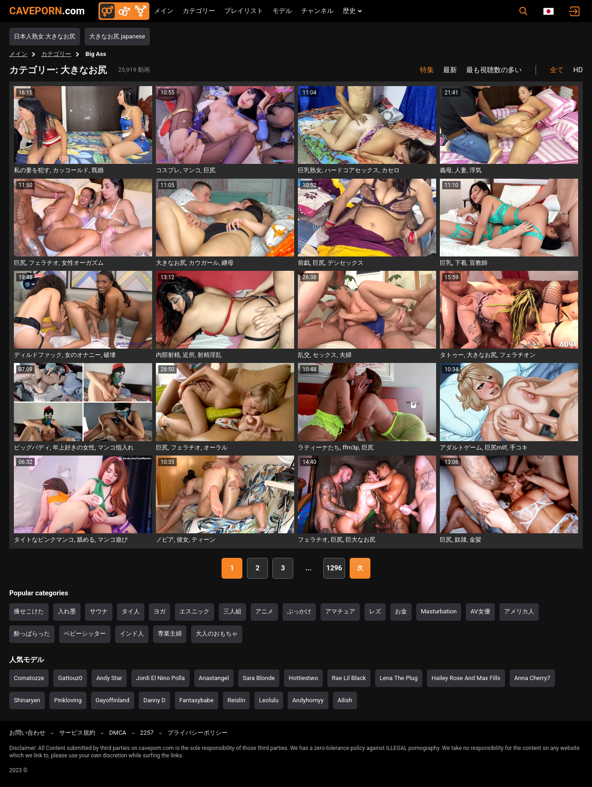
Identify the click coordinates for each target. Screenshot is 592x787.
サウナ (99, 611)
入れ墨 (67, 611)
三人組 (232, 611)
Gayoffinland (113, 700)
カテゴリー (199, 10)
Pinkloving (68, 700)
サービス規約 (77, 732)
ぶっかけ (299, 611)
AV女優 (480, 611)
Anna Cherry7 (532, 678)
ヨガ (160, 611)
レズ (375, 611)
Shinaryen (27, 700)
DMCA (117, 732)
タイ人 (131, 611)
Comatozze (29, 678)
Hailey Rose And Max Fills (466, 678)
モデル (282, 10)
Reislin (236, 700)
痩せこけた (29, 611)
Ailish (345, 700)
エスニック (194, 611)
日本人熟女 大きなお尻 (44, 36)
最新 (450, 70)
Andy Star (109, 678)
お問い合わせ (27, 732)
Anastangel (214, 678)
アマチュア (340, 611)
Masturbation (438, 611)
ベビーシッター (85, 633)
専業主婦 (170, 633)
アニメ (264, 611)
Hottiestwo (303, 678)
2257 (147, 732)
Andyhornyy (308, 700)
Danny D (154, 700)
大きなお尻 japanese (117, 36)
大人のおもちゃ (217, 633)
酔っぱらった (32, 633)
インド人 (132, 633)
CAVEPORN (47, 11)
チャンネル (317, 10)
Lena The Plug (399, 678)
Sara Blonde (259, 678)
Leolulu (268, 700)
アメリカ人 (519, 611)
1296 (334, 568)
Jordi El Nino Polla (160, 678)
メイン (163, 10)
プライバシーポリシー (197, 732)
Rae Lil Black (349, 678)
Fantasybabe (196, 700)
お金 (401, 611)
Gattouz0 (70, 678)
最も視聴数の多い (494, 70)
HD (578, 70)
